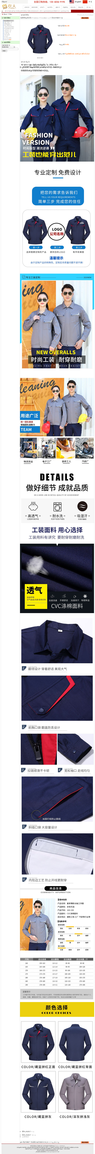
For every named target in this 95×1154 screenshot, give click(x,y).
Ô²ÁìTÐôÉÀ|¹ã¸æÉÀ (9, 28)
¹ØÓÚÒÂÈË (34, 7)
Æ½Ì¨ (56, 1151)
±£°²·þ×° (6, 36)
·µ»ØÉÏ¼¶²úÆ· (25, 1136)
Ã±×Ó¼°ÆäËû (7, 38)
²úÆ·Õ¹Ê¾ (49, 7)
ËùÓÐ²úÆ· (36, 18)
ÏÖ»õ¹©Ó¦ (80, 7)
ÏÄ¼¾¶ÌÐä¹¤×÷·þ (8, 20)
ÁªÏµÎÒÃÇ (65, 7)
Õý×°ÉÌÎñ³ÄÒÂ (8, 25)
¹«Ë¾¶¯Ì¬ (42, 7)
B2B (53, 1151)
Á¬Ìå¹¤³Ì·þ (6, 33)
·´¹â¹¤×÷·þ (33, 1135)
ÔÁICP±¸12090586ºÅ (60, 1146)
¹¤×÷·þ (32, 1131)
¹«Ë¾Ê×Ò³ (26, 7)
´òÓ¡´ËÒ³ (50, 1142)
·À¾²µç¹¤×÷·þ (7, 31)
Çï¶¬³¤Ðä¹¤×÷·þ (8, 22)
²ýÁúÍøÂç (48, 1151)
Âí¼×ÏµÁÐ (7, 34)
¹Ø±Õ (56, 1142)
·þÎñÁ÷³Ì (58, 7)
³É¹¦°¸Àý (88, 7)
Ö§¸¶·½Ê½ (73, 7)
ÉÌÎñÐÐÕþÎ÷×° (7, 23)
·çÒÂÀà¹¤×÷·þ (7, 30)
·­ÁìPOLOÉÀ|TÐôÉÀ (9, 27)
